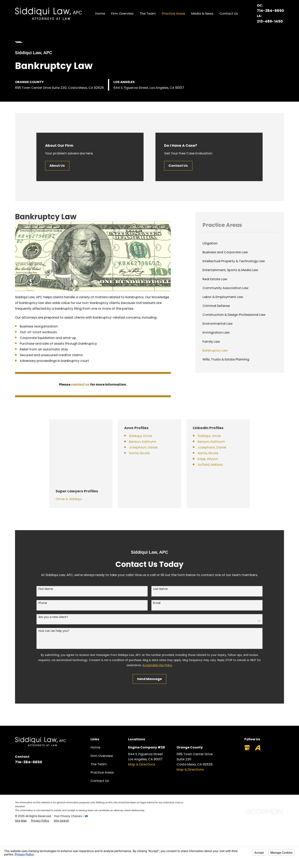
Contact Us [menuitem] (229, 13)
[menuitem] (239, 243)
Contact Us (178, 165)
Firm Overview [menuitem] (122, 13)
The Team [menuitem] (148, 13)
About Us (57, 165)
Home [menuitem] (100, 13)
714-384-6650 (270, 10)
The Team (99, 730)
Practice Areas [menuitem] (173, 13)
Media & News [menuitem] (202, 13)
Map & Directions (141, 730)
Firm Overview (102, 721)
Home (95, 713)
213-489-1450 (270, 21)
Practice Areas (102, 738)
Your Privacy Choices (71, 782)
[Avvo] (257, 713)
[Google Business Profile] (247, 713)
